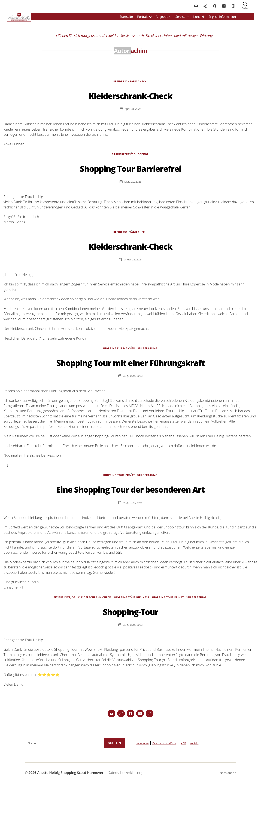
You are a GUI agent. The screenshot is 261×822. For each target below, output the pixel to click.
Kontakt (198, 19)
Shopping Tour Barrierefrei (130, 173)
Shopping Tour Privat (118, 495)
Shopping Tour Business (132, 631)
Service (180, 19)
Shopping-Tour (131, 644)
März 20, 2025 (133, 187)
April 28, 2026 (132, 113)
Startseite (126, 19)
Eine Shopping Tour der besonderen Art (130, 515)
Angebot (162, 19)
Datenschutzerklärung (177, 776)
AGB (203, 776)
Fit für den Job (59, 631)
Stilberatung (149, 355)
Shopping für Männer (118, 355)
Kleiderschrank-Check (130, 99)
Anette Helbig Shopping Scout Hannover (71, 806)
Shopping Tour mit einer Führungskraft (130, 375)
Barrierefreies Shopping (130, 159)
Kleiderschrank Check (130, 86)
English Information (222, 19)
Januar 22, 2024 (133, 265)
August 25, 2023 (133, 396)
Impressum (145, 776)
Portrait (142, 19)
